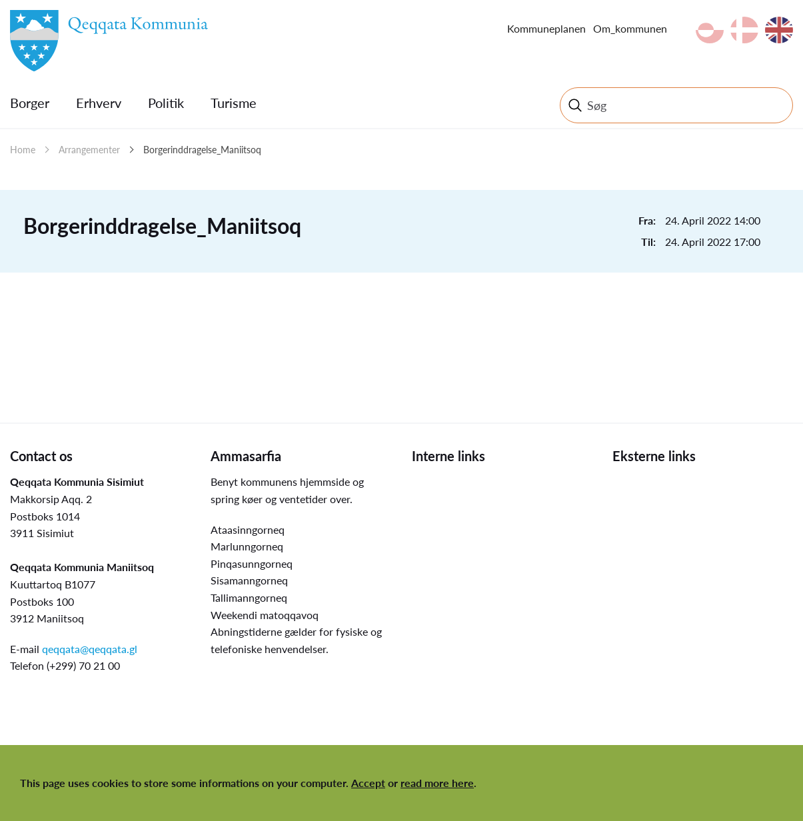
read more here (437, 782)
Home (22, 149)
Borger (29, 103)
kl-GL (710, 30)
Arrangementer (89, 149)
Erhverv (98, 103)
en (779, 30)
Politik (166, 103)
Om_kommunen (630, 28)
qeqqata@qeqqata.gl (89, 648)
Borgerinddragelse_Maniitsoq (202, 149)
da (744, 30)
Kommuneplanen (546, 28)
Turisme (234, 103)
